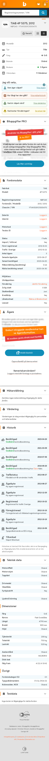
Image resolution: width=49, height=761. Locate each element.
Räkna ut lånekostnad (38, 299)
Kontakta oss (30, 739)
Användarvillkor (31, 737)
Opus (35, 468)
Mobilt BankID (24, 352)
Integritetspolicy (9, 737)
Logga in (43, 215)
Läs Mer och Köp (24, 163)
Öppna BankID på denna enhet (24, 361)
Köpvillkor (41, 737)
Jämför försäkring (39, 284)
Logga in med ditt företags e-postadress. (24, 373)
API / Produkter (19, 739)
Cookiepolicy (20, 737)
